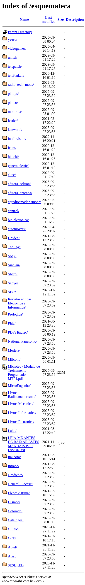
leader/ (13, 121)
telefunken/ (16, 75)
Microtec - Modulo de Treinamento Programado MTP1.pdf (24, 372)
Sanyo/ (13, 283)
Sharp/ (12, 274)
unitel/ (12, 57)
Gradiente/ (15, 475)
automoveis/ (17, 229)
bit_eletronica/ (18, 220)
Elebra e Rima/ (19, 493)
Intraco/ (13, 466)
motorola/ (15, 112)
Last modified (48, 19)
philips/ (13, 93)
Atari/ (12, 556)
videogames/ (17, 48)
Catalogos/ (15, 520)
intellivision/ (17, 139)
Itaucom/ (14, 457)
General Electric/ (20, 484)
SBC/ (12, 292)
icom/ (12, 148)
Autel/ (12, 547)
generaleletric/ (18, 166)
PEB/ (12, 323)
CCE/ (12, 538)
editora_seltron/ (19, 184)
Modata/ (14, 350)
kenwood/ (15, 130)
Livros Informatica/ (22, 413)
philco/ (13, 102)
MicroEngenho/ (19, 386)
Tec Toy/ (14, 247)
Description (75, 19)
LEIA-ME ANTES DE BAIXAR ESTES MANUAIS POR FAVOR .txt (23, 444)
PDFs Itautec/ (18, 332)
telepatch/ (15, 66)
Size (61, 19)
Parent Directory (20, 32)
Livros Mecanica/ (20, 404)
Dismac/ (14, 502)
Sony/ (12, 256)
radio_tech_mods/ (21, 84)
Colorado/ (15, 511)
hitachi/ (13, 157)
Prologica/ (15, 314)
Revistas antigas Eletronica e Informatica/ (20, 303)
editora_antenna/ (20, 193)
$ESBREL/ (16, 565)
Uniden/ (14, 238)
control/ (13, 211)
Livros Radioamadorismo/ (22, 395)
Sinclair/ (14, 265)
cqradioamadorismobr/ (24, 202)
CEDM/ (13, 529)
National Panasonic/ (22, 341)
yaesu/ (12, 39)
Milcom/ (14, 359)
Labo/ (12, 431)
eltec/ (12, 175)
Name (24, 19)
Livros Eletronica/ (21, 422)
